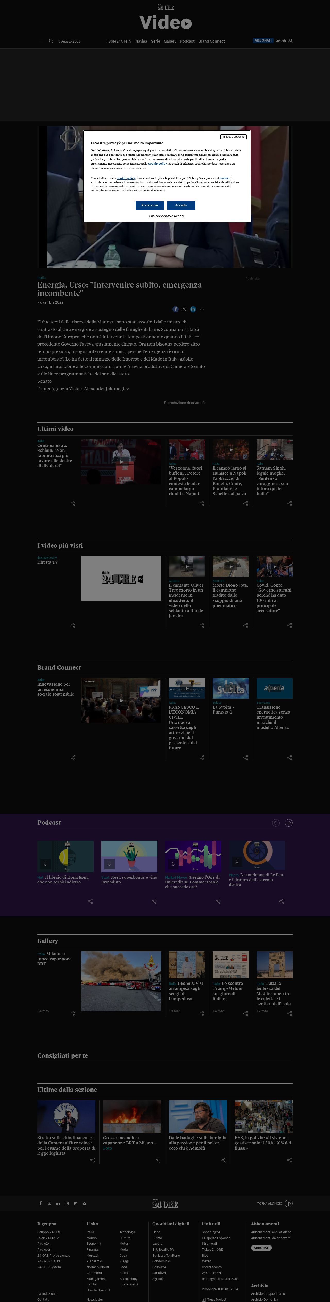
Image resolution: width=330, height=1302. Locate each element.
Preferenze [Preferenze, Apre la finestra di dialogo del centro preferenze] (150, 205)
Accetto (181, 205)
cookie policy (157, 163)
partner (225, 178)
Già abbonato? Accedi (167, 216)
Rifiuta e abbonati (233, 136)
